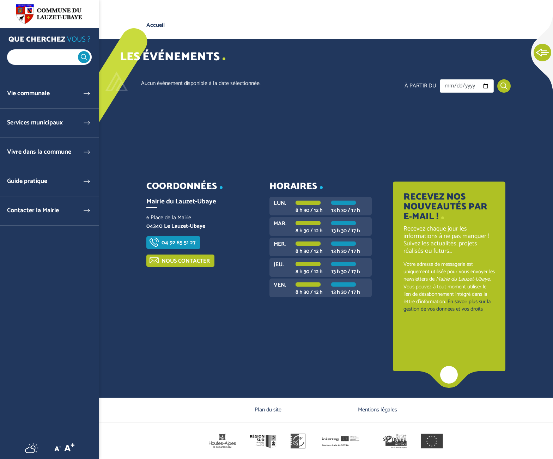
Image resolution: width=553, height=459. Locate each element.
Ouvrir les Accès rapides (542, 52)
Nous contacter (186, 261)
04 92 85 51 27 (179, 242)
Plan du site (268, 410)
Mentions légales (377, 410)
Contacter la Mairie (33, 211)
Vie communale (28, 93)
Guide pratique (27, 181)
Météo (31, 447)
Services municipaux (35, 123)
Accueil (155, 25)
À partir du (420, 86)
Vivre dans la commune (39, 152)
